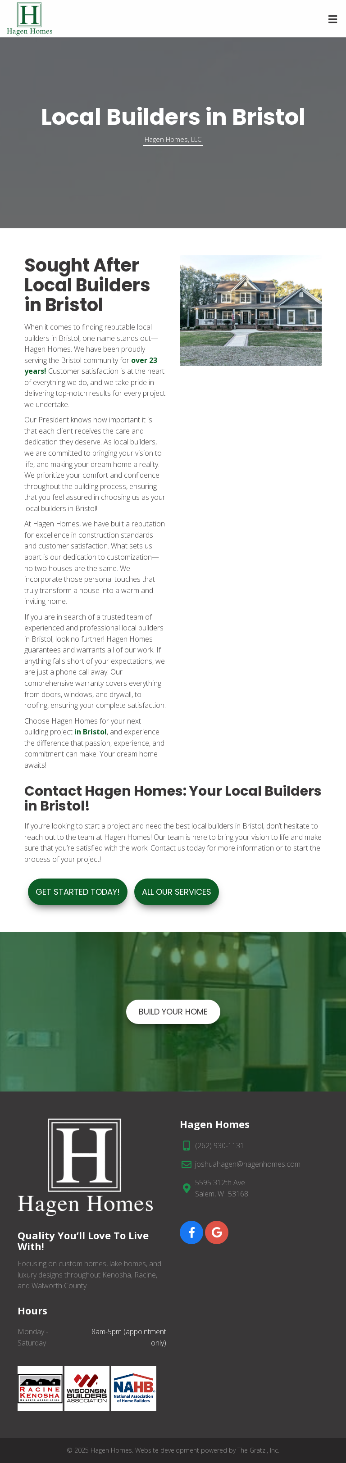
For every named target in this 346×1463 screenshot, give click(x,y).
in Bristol (90, 732)
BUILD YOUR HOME (173, 1011)
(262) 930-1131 (219, 1145)
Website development (167, 1450)
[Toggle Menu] (332, 19)
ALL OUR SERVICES (176, 891)
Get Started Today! (78, 891)
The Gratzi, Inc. (258, 1450)
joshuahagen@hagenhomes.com (247, 1164)
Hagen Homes (111, 1450)
